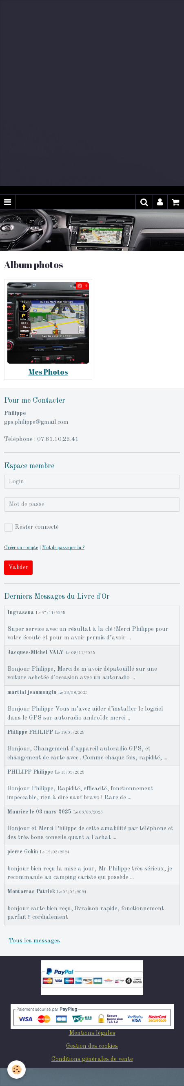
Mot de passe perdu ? (63, 547)
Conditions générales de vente (92, 1059)
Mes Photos (48, 372)
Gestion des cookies (92, 1046)
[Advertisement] (92, 91)
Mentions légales (92, 1033)
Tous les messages (34, 941)
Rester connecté (31, 527)
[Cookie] (16, 1069)
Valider (18, 568)
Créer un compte (21, 547)
